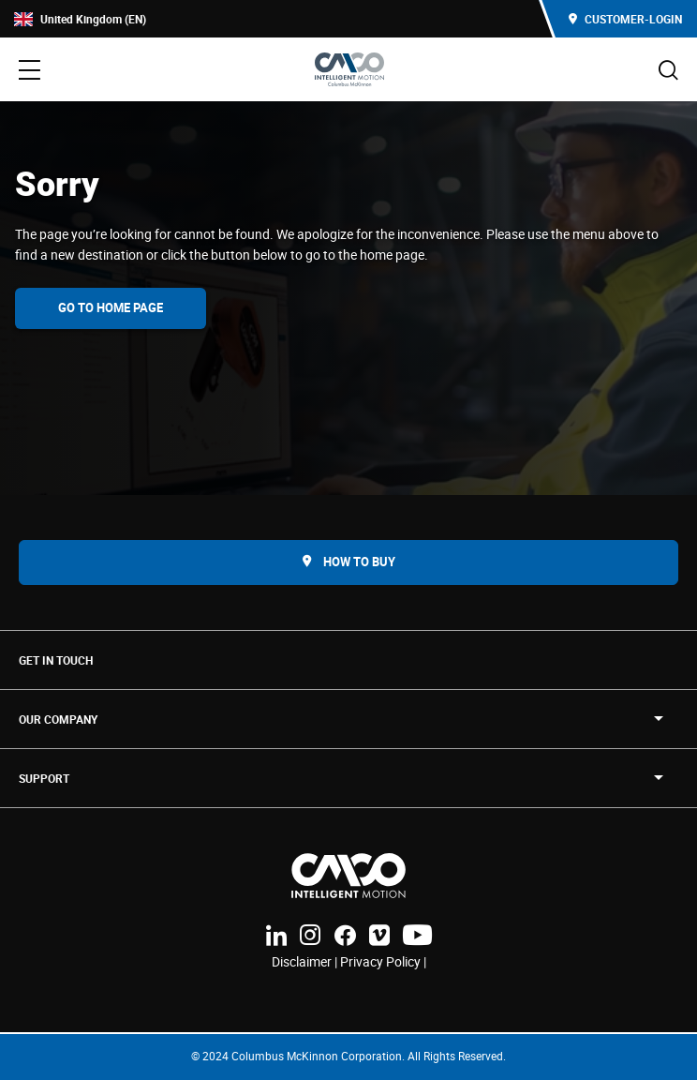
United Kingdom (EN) (80, 19)
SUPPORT (44, 778)
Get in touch (56, 660)
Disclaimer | (306, 961)
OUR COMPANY (58, 719)
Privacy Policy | (383, 961)
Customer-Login (625, 18)
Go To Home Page (110, 307)
